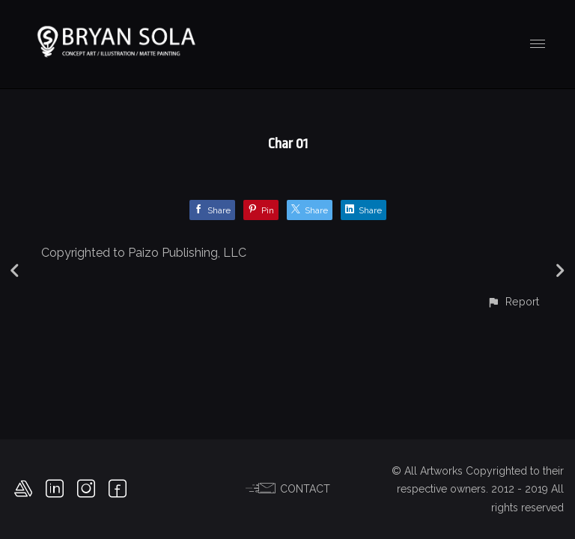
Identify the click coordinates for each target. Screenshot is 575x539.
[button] (513, 301)
